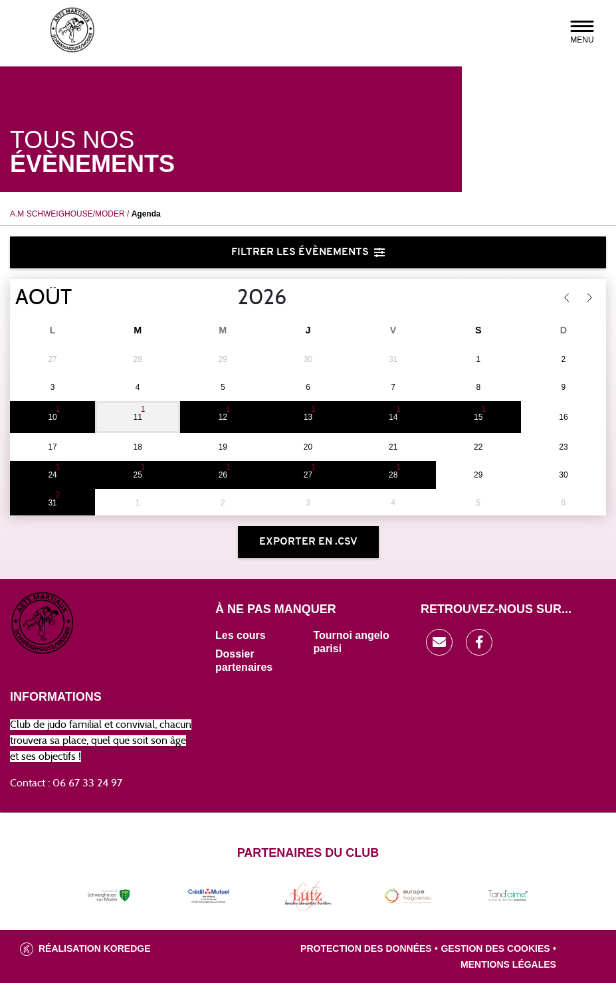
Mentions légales (508, 964)
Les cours (240, 635)
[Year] (226, 297)
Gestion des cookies (495, 948)
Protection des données (366, 948)
